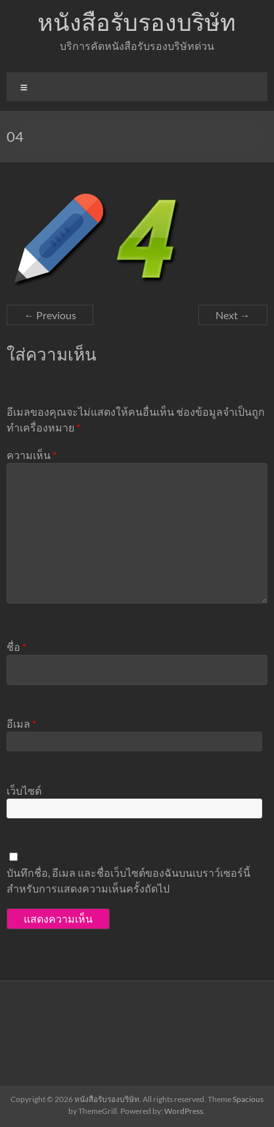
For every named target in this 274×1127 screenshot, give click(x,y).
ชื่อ (16, 646)
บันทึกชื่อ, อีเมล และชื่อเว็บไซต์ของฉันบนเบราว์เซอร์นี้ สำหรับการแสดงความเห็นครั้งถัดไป (128, 880)
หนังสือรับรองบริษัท (136, 21)
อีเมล (21, 723)
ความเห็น (32, 455)
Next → (233, 315)
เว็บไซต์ (24, 790)
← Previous (50, 315)
